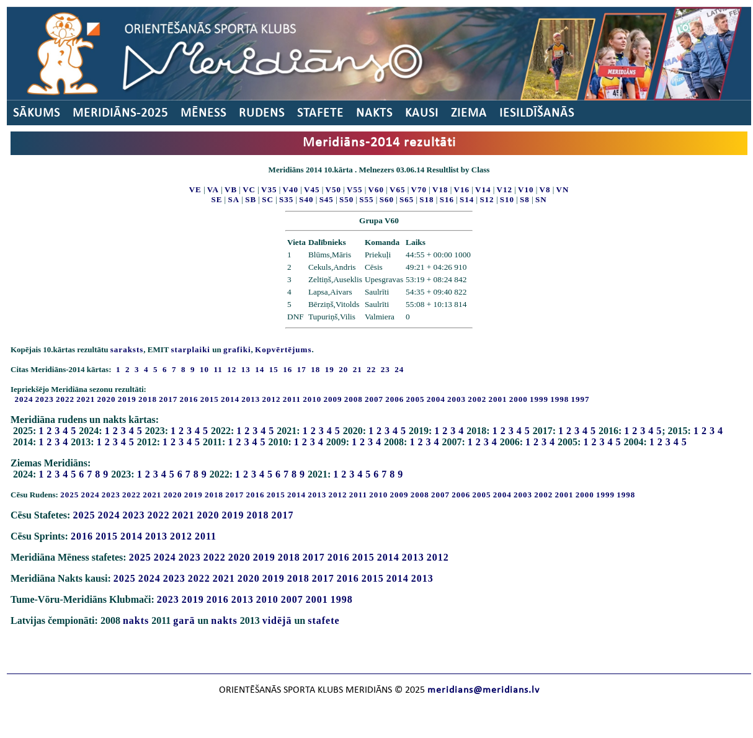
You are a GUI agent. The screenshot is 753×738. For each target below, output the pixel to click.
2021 (85, 399)
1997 (580, 399)
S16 (447, 199)
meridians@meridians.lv (483, 690)
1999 (539, 399)
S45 (326, 199)
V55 (354, 189)
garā (184, 620)
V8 (545, 189)
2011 (292, 399)
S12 (486, 199)
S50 (346, 199)
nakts (136, 620)
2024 (24, 399)
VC (249, 189)
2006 (394, 399)
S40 (306, 199)
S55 (366, 199)
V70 (419, 189)
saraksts (127, 349)
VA (213, 189)
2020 (106, 399)
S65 (406, 199)
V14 (483, 189)
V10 (525, 189)
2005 (415, 399)
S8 (525, 199)
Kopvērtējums (283, 349)
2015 (209, 399)
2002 (477, 399)
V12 (504, 189)
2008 (353, 399)
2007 (374, 399)
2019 (127, 399)
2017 (168, 399)
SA (233, 199)
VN (562, 189)
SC (268, 199)
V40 (290, 189)
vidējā (277, 620)
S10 (507, 199)
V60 (376, 189)
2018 (147, 399)
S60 (387, 199)
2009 (333, 399)
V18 (440, 189)
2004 (436, 399)
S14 (467, 199)
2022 (65, 399)
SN (541, 199)
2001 (498, 399)
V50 (333, 189)
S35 (286, 199)
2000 (518, 399)
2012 (271, 399)
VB (231, 189)
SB (250, 199)
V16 (462, 189)
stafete (323, 620)
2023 (44, 399)
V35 (269, 189)
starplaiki (190, 349)
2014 (230, 399)
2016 (189, 399)
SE (216, 199)
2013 (250, 399)
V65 (397, 189)
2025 (69, 494)
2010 (312, 399)
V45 (311, 189)
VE (195, 189)
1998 (559, 399)
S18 (426, 199)
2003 (456, 399)
